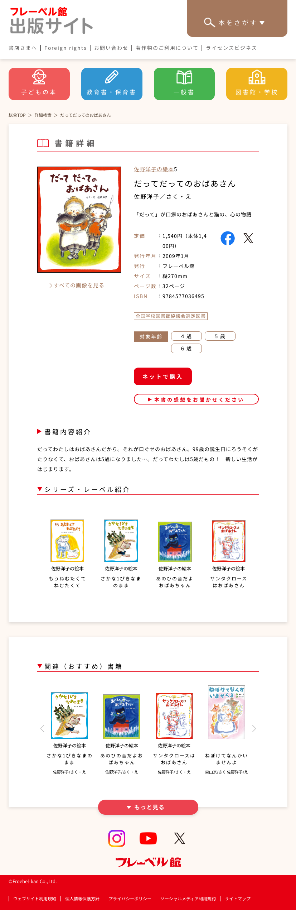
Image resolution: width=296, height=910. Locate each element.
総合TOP (17, 115)
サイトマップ (238, 898)
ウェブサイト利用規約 (34, 898)
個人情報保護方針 (82, 898)
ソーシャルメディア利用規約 (188, 898)
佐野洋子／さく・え (163, 196)
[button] (42, 729)
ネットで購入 (162, 376)
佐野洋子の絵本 (154, 169)
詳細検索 (43, 115)
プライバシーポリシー (129, 898)
